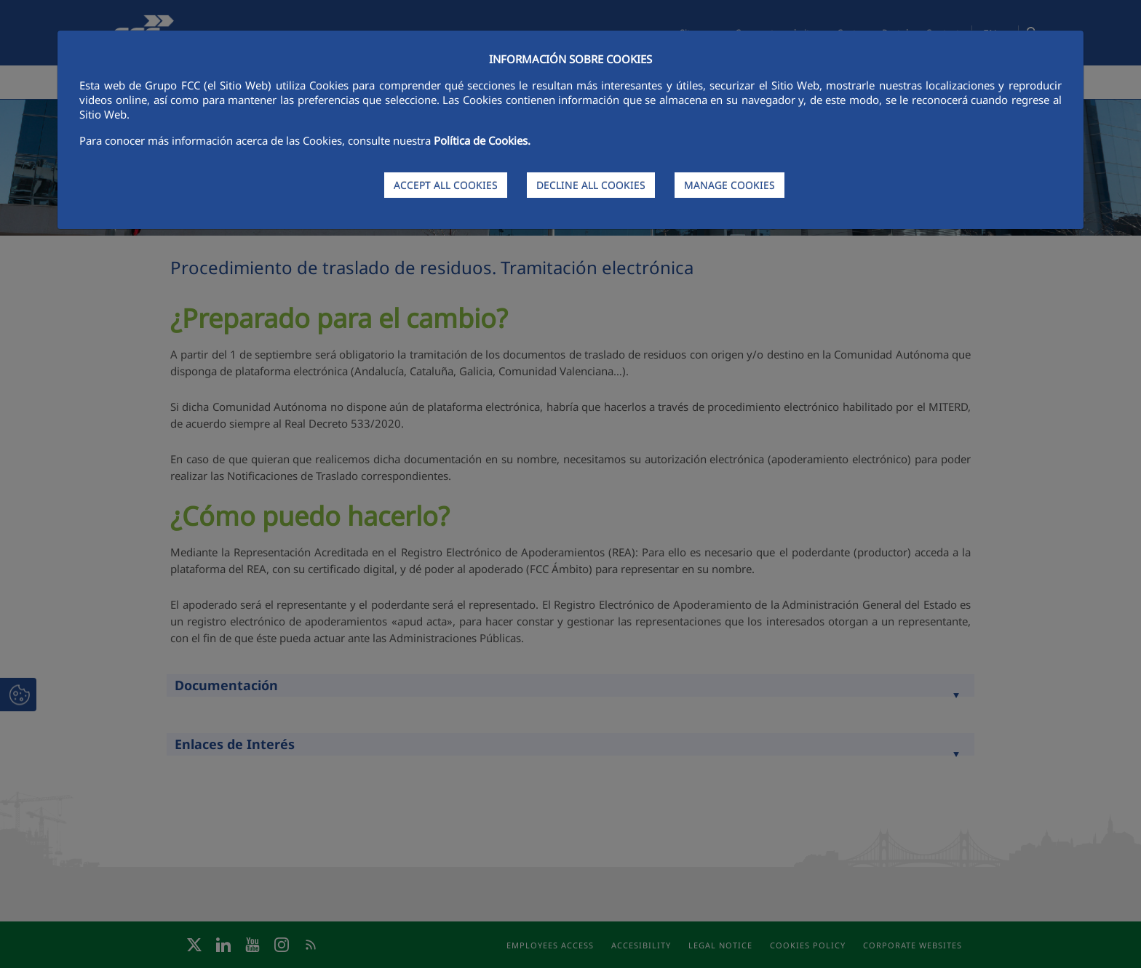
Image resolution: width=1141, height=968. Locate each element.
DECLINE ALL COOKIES (590, 185)
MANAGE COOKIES (729, 185)
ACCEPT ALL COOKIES (446, 185)
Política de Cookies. (482, 140)
